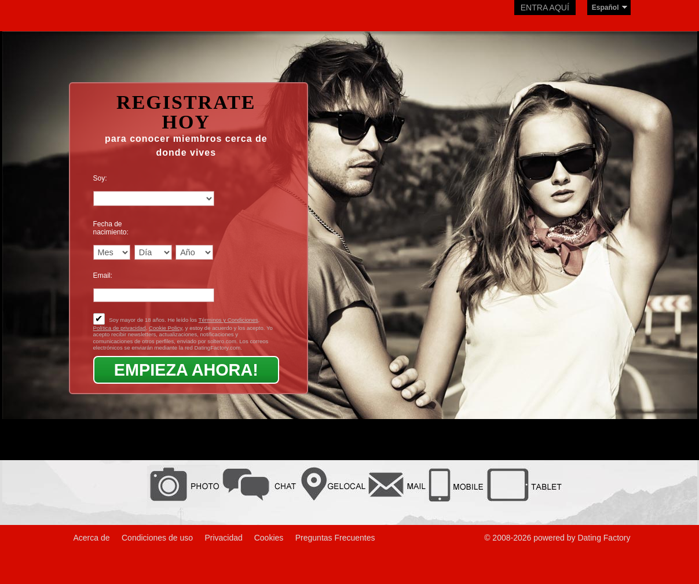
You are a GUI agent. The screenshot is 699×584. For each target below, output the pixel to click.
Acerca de (92, 537)
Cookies (269, 537)
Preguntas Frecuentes (335, 537)
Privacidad (224, 537)
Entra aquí (545, 7)
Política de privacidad (119, 328)
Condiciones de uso (157, 537)
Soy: (100, 178)
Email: (102, 275)
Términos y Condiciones (228, 320)
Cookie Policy (165, 328)
